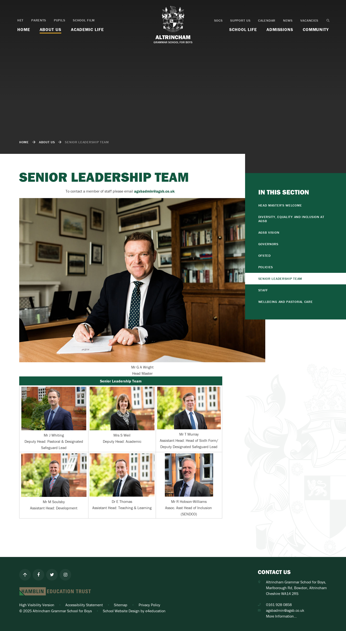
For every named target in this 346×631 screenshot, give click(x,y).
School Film (84, 20)
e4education (155, 610)
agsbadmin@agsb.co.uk (285, 610)
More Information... (281, 616)
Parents (38, 20)
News (288, 20)
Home (24, 142)
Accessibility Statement (84, 604)
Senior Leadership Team (87, 142)
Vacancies (309, 20)
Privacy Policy (149, 604)
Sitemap (120, 604)
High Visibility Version (36, 604)
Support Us (240, 20)
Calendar (266, 20)
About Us (47, 142)
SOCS (218, 20)
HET (20, 20)
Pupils (59, 20)
